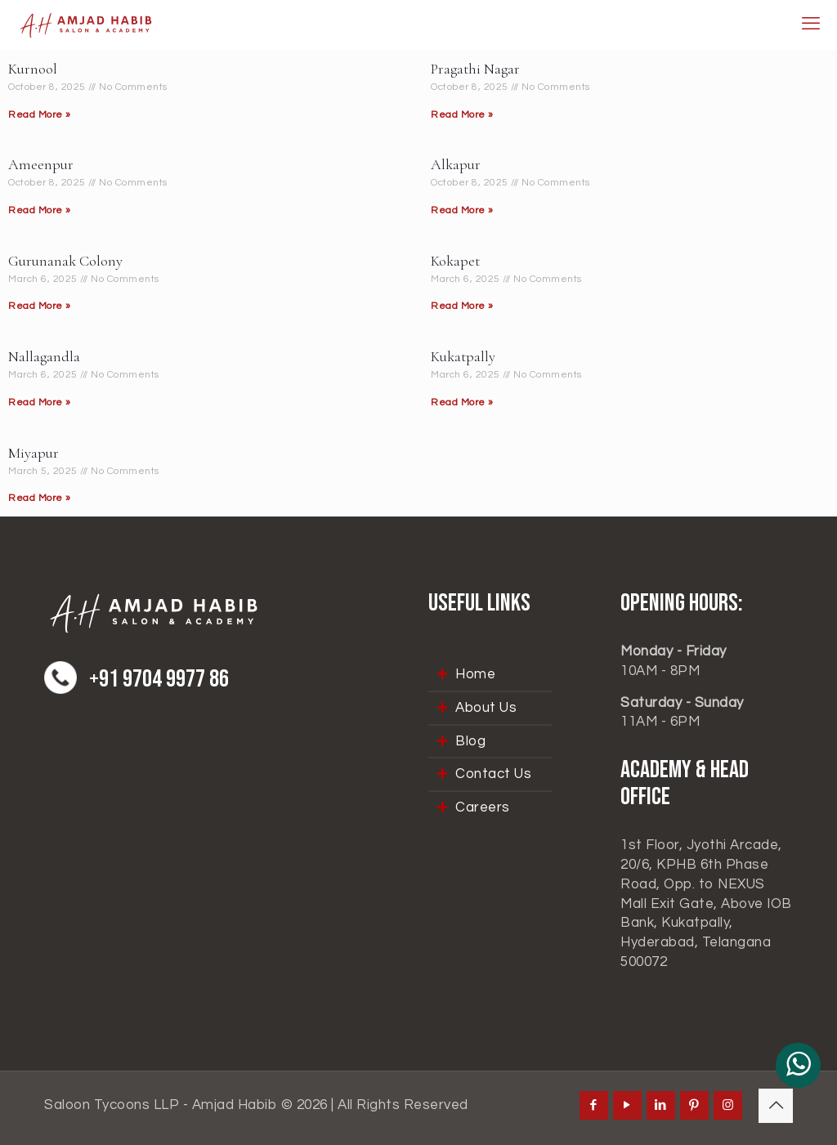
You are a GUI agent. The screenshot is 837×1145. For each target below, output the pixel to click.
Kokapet (455, 261)
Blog (470, 741)
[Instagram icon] (728, 1105)
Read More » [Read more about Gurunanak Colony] (39, 306)
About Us (486, 707)
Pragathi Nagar (475, 69)
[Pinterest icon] (694, 1105)
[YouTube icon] (627, 1105)
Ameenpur (41, 164)
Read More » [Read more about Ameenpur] (39, 210)
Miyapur (33, 453)
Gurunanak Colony (65, 261)
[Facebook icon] (594, 1105)
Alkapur (456, 164)
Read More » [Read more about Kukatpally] (462, 402)
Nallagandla (44, 356)
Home (475, 674)
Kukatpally (463, 356)
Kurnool (32, 69)
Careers (482, 807)
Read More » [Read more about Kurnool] (39, 115)
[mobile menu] (811, 24)
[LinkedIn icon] (661, 1105)
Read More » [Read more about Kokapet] (462, 306)
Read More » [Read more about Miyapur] (39, 498)
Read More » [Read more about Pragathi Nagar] (462, 115)
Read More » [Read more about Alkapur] (462, 210)
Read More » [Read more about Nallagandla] (39, 402)
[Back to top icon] (776, 1106)
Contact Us (493, 774)
